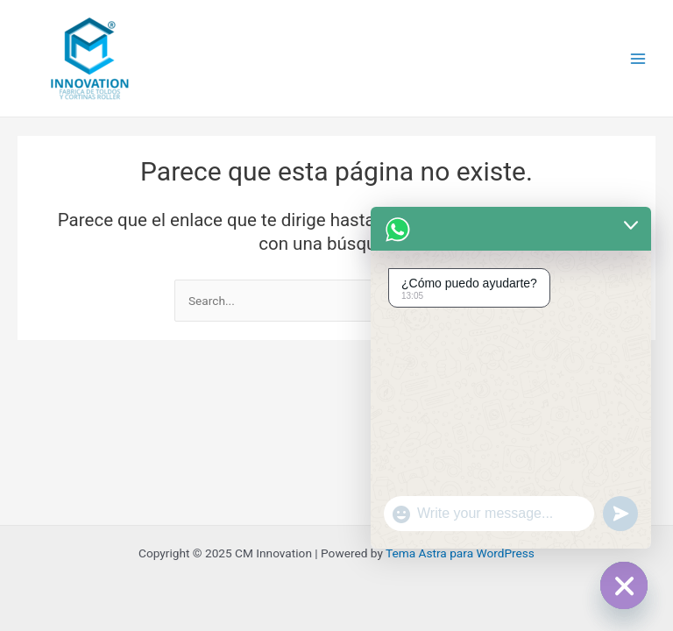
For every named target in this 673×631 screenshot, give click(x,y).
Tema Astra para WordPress (460, 553)
